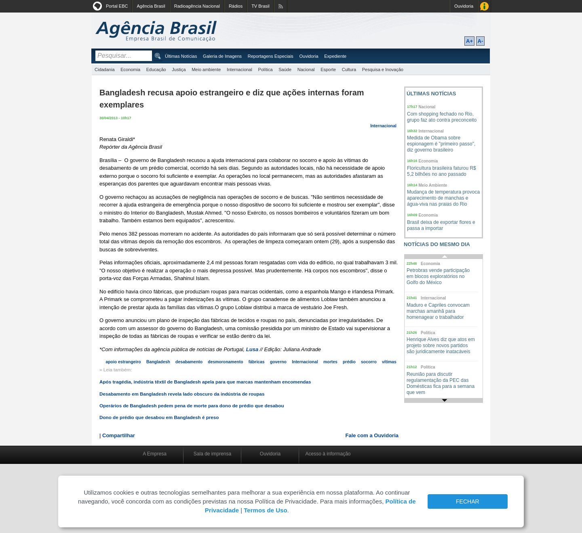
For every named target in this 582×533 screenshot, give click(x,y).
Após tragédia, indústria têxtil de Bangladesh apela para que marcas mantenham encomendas (205, 381)
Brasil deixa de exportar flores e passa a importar (441, 225)
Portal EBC (117, 6)
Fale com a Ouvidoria (372, 435)
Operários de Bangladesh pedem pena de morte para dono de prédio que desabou (191, 405)
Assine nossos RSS (280, 6)
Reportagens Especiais (270, 56)
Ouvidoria (463, 6)
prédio (349, 362)
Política (265, 69)
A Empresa (155, 454)
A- (480, 41)
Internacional (239, 69)
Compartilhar (118, 435)
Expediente (335, 56)
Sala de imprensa (212, 454)
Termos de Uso (265, 510)
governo (278, 362)
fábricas (257, 362)
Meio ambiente (206, 69)
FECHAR (467, 501)
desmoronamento (225, 362)
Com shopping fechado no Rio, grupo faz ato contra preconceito (442, 117)
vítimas (389, 362)
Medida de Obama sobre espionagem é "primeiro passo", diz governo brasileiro (441, 144)
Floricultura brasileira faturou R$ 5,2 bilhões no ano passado (441, 171)
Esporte (328, 69)
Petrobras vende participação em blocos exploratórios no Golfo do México (438, 276)
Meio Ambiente (433, 185)
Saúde (284, 69)
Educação (156, 69)
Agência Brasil (151, 6)
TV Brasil (260, 6)
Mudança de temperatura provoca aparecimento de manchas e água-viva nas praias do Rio (443, 198)
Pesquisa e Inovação (382, 69)
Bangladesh (158, 362)
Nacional (306, 69)
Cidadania (105, 69)
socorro (369, 362)
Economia (130, 69)
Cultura (349, 69)
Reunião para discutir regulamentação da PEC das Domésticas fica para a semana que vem (440, 383)
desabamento (188, 362)
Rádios (235, 6)
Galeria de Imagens (222, 56)
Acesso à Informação (484, 6)
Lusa (252, 349)
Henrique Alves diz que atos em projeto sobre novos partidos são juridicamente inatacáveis (441, 345)
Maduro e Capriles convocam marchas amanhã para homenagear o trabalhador (438, 311)
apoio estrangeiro (123, 362)
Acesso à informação (327, 454)
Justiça (179, 69)
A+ (469, 41)
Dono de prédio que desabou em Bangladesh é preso (159, 417)
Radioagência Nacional (197, 6)
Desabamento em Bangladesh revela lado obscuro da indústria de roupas (182, 393)
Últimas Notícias (181, 56)
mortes (330, 362)
